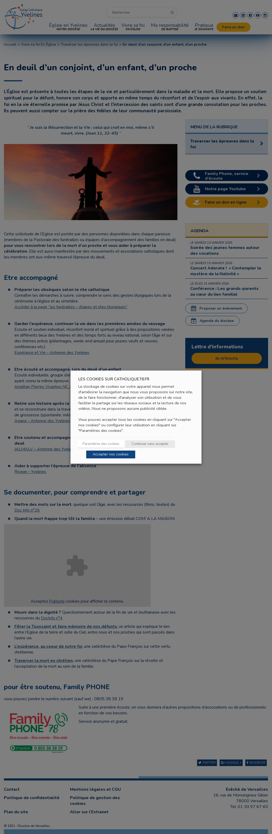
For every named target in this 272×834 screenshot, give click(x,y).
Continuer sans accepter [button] (150, 444)
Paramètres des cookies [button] (101, 444)
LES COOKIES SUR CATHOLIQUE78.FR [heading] (113, 379)
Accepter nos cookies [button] (111, 454)
